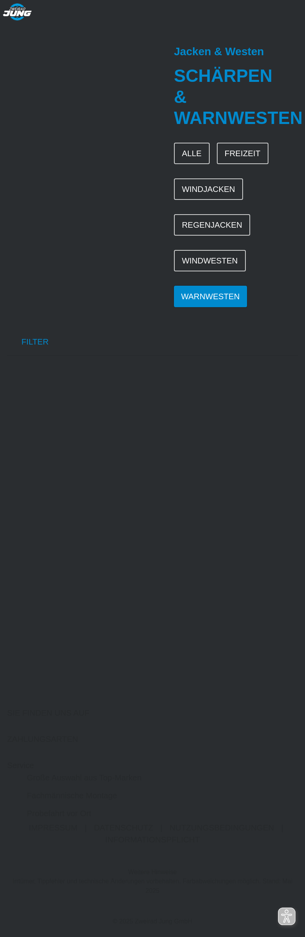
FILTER (27, 343)
